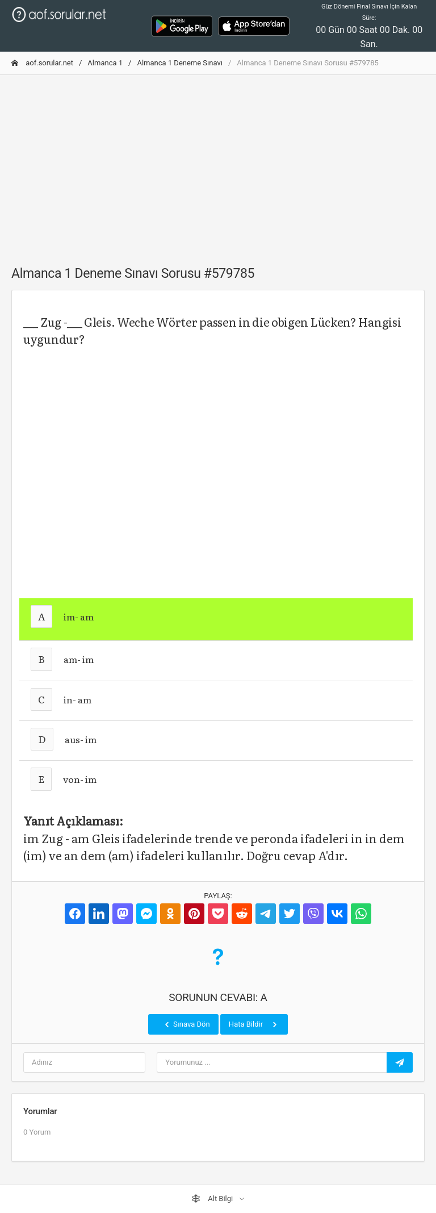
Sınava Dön (186, 1024)
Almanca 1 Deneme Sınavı (180, 63)
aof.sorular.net (42, 63)
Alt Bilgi (212, 1198)
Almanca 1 (105, 63)
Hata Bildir (254, 1024)
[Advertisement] (218, 163)
